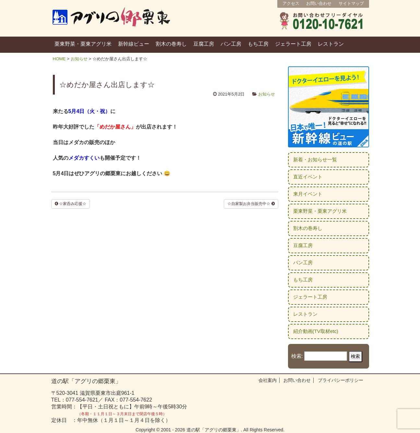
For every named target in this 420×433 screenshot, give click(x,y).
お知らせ (79, 58)
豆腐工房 (203, 44)
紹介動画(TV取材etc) (315, 331)
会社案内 (267, 380)
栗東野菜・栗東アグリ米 (83, 44)
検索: (297, 356)
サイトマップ (351, 3)
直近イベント (307, 176)
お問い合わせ (318, 3)
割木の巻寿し (171, 44)
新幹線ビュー (133, 44)
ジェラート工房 (293, 44)
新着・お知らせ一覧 (315, 159)
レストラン (331, 44)
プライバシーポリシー (340, 380)
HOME (59, 58)
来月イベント (307, 194)
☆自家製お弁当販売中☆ (250, 203)
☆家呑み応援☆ (70, 203)
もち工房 (258, 44)
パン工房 (231, 44)
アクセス (290, 3)
